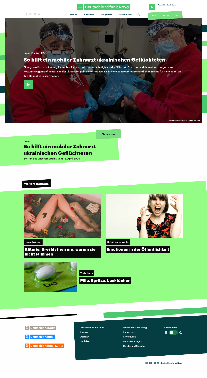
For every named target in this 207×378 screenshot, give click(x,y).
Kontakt (83, 332)
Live (154, 15)
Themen (72, 14)
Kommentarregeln (132, 341)
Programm (106, 14)
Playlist (165, 15)
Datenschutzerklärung (135, 327)
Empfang (84, 336)
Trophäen (84, 341)
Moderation (125, 14)
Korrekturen (129, 336)
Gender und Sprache (134, 346)
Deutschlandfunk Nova (91, 327)
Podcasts (89, 14)
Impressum (129, 332)
